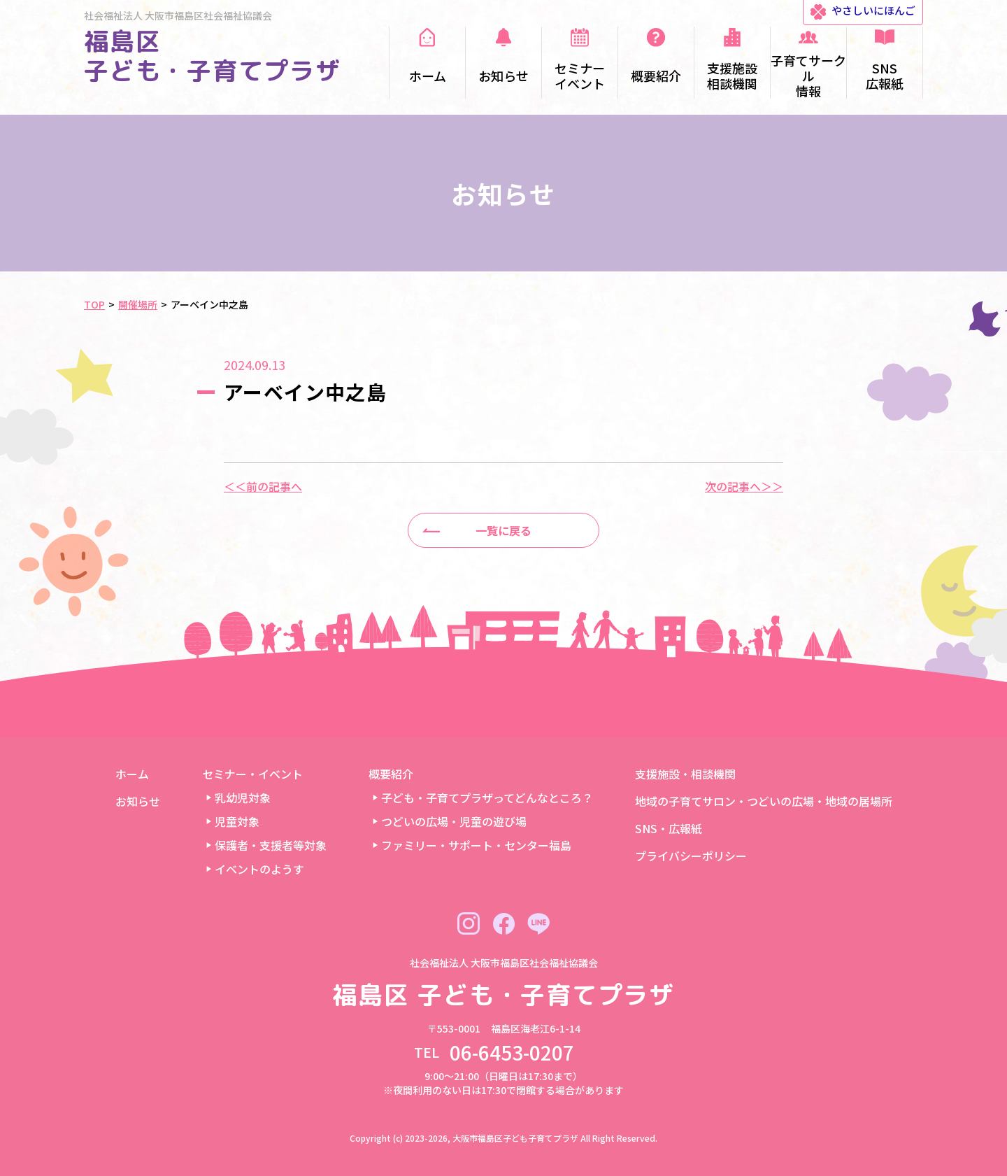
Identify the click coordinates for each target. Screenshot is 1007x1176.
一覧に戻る (503, 530)
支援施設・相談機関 (685, 773)
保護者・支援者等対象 (271, 845)
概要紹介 (391, 773)
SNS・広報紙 (668, 828)
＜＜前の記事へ (263, 486)
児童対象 (237, 821)
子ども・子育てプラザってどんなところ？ (487, 797)
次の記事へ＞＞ (744, 486)
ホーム (132, 773)
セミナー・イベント (252, 773)
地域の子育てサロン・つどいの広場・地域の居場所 (763, 801)
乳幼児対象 (243, 797)
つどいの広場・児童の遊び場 (454, 821)
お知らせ (137, 801)
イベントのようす (259, 868)
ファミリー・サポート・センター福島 (476, 845)
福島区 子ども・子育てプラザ (212, 55)
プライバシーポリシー (691, 855)
